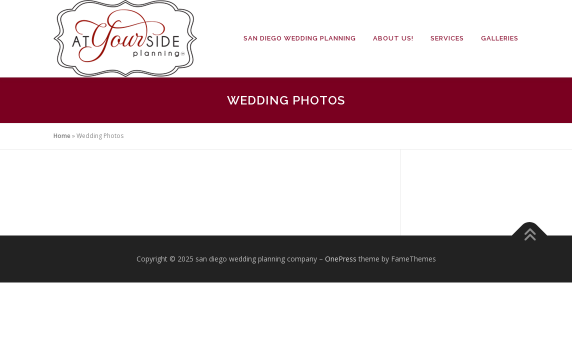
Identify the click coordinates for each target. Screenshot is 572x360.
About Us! (393, 38)
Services (447, 38)
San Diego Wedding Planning (300, 38)
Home (62, 136)
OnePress (340, 259)
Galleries (499, 38)
